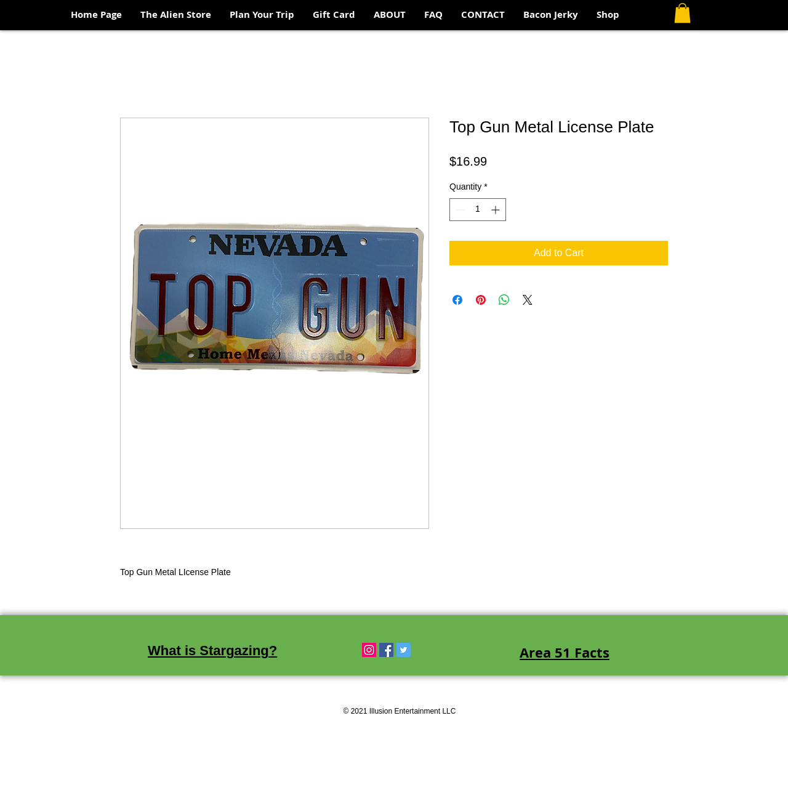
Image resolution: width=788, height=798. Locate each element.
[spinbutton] (478, 209)
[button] (682, 13)
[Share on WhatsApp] (504, 299)
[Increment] (496, 209)
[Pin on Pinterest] (480, 299)
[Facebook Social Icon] (386, 650)
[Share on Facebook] (457, 299)
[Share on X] (527, 299)
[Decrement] (459, 209)
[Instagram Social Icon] (369, 650)
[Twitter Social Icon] (403, 650)
